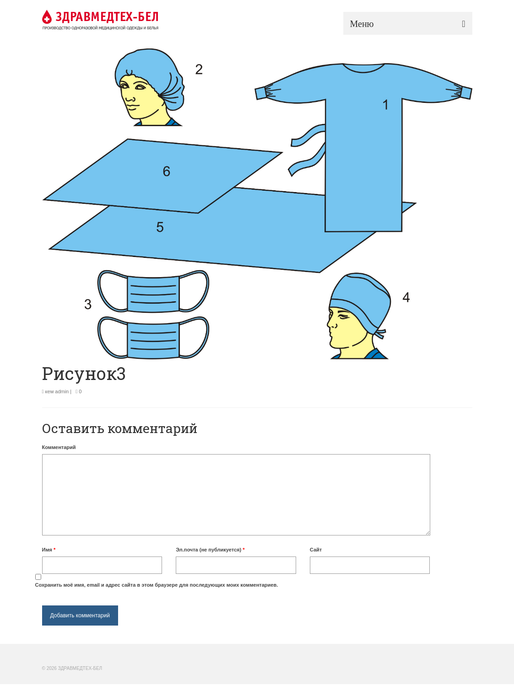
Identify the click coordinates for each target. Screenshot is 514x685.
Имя (49, 549)
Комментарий (59, 447)
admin (62, 391)
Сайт (316, 549)
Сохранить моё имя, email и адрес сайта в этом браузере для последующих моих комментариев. (156, 585)
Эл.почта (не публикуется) (210, 549)
